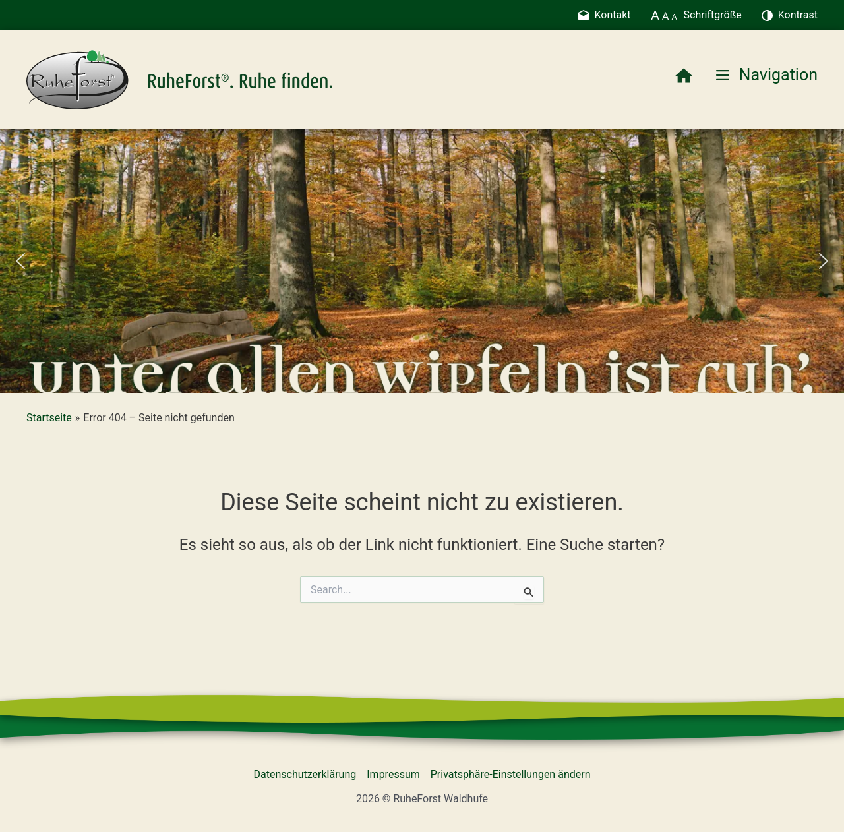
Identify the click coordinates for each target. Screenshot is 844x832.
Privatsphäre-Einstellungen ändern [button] (511, 774)
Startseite (49, 417)
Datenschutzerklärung (305, 774)
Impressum (393, 774)
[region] (422, 261)
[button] (20, 261)
